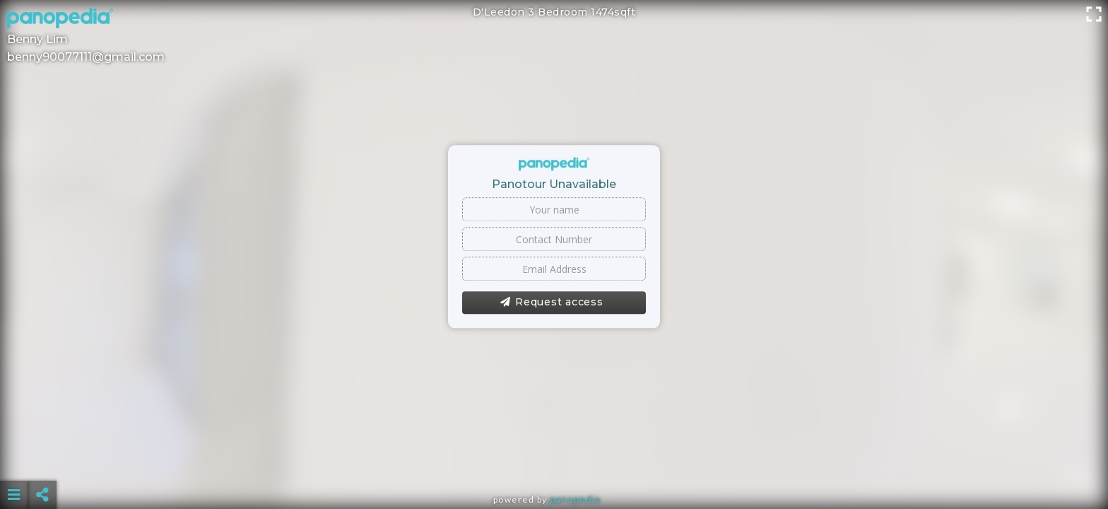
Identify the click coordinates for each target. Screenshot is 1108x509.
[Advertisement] (554, 459)
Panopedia (575, 499)
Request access (551, 302)
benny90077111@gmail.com (86, 57)
